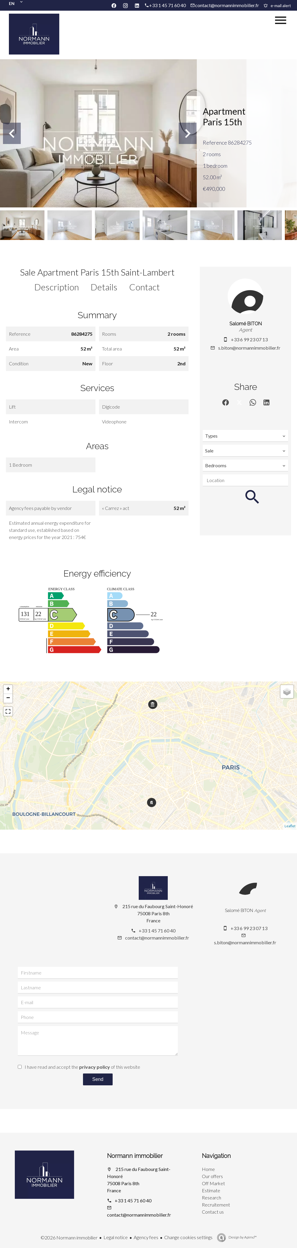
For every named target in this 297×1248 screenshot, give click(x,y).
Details (104, 286)
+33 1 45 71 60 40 (167, 5)
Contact (144, 286)
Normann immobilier (135, 1155)
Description (56, 286)
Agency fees (146, 1237)
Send (97, 1079)
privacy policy (94, 1067)
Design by (242, 1237)
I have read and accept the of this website (82, 1067)
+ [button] (8, 689)
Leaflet (290, 826)
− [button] (8, 698)
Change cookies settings (188, 1237)
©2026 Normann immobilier (69, 1237)
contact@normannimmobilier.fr (227, 5)
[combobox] (245, 436)
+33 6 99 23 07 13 (249, 339)
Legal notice (115, 1237)
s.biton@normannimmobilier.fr (249, 348)
